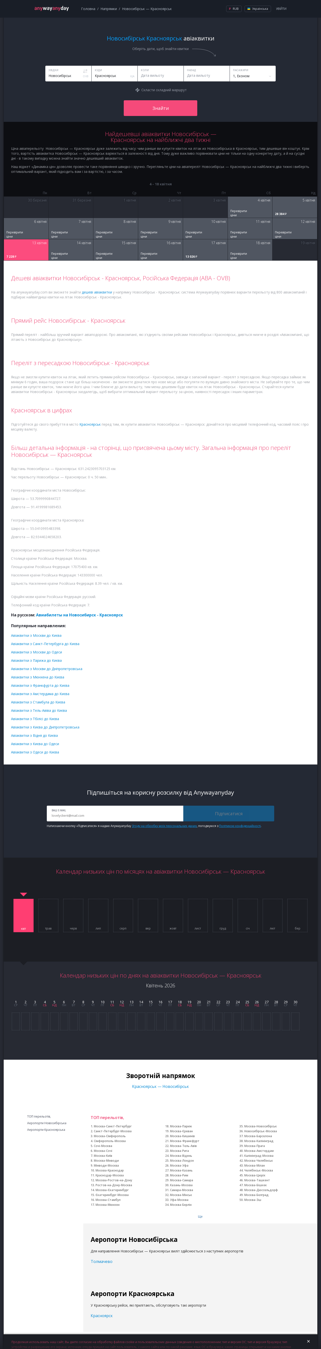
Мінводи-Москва (106, 1165)
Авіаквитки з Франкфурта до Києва (40, 685)
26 (257, 1002)
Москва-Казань (181, 1170)
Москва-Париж (181, 1126)
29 (286, 1002)
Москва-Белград (256, 1195)
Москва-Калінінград (258, 1141)
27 (267, 1002)
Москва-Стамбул (108, 1200)
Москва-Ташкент (257, 1180)
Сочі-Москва (103, 1146)
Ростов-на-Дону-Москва (114, 1185)
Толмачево (101, 1261)
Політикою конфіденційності (240, 826)
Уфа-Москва (179, 1200)
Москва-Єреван (181, 1131)
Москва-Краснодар (110, 1170)
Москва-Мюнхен (108, 1205)
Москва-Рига (179, 1151)
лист (198, 928)
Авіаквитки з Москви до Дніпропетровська (46, 668)
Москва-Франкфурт (184, 1141)
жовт (173, 928)
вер (148, 928)
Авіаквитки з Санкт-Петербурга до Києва (45, 643)
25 (247, 1002)
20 (199, 1002)
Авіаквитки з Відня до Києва (34, 735)
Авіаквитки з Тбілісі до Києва (35, 718)
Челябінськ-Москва (258, 1170)
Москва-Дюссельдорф (261, 1190)
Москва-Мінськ (181, 1195)
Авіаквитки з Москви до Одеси (36, 652)
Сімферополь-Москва (110, 1141)
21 (209, 1002)
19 (189, 1002)
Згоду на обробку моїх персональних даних (164, 826)
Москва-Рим (179, 1175)
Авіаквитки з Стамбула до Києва (38, 702)
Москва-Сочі (103, 1151)
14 (141, 1002)
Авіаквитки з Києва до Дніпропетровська (45, 727)
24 (238, 1002)
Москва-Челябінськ (258, 1160)
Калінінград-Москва (258, 1156)
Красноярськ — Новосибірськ (160, 1086)
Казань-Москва (181, 1185)
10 (103, 1002)
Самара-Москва (181, 1190)
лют (272, 928)
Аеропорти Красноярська (46, 1130)
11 (112, 1002)
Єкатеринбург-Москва (112, 1195)
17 (170, 1002)
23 (228, 1002)
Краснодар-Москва (110, 1175)
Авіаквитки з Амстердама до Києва (40, 693)
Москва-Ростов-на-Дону (114, 1180)
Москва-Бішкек (255, 1185)
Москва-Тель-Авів (183, 1146)
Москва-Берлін (181, 1205)
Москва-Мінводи (106, 1160)
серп (123, 928)
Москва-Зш (252, 1200)
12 (122, 1002)
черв (73, 928)
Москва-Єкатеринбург (112, 1190)
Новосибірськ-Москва (260, 1131)
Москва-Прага (254, 1146)
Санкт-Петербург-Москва (113, 1131)
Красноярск (102, 1315)
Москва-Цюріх (254, 1175)
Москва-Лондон (182, 1160)
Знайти (160, 108)
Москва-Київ (103, 1156)
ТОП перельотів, (39, 1116)
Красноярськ (90, 424)
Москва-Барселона (258, 1136)
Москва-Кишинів (182, 1136)
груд (223, 928)
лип (98, 928)
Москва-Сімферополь (110, 1136)
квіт (23, 928)
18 (180, 1002)
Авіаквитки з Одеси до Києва (35, 752)
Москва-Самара (181, 1180)
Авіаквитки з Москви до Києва (36, 635)
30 (295, 1002)
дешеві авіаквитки (97, 292)
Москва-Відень (181, 1156)
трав (48, 928)
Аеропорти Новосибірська (46, 1123)
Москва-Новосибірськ (260, 1126)
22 (218, 1002)
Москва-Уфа (179, 1165)
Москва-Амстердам (259, 1151)
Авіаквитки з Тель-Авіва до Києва (39, 710)
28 (276, 1002)
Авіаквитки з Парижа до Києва (36, 660)
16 (160, 1002)
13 (132, 1002)
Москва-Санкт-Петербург (113, 1126)
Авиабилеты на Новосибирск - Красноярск (79, 615)
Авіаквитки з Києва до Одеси (35, 743)
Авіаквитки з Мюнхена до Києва (37, 677)
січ (248, 928)
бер (297, 928)
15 (151, 1002)
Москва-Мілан (254, 1165)
